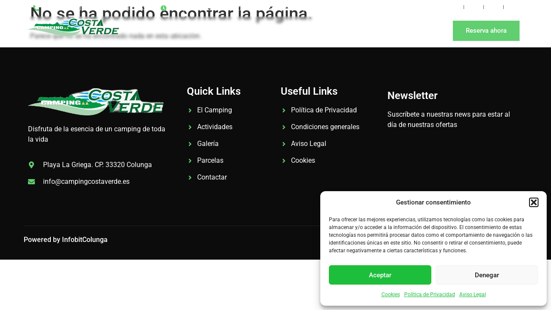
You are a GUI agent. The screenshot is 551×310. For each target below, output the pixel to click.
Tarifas (299, 30)
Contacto (387, 30)
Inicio (167, 30)
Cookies (390, 294)
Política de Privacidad (429, 294)
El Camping (212, 30)
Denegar (487, 275)
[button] (533, 202)
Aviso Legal (472, 294)
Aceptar (380, 275)
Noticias (341, 30)
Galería (259, 30)
